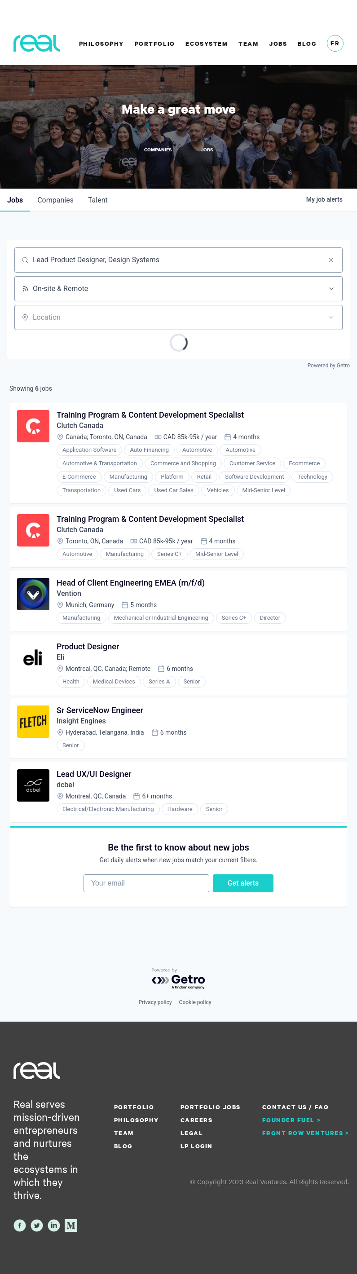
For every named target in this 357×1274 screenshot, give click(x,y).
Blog (307, 44)
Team (248, 44)
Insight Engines (81, 721)
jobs (15, 200)
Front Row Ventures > (305, 1133)
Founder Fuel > (291, 1120)
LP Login (197, 1146)
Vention (69, 593)
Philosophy (101, 44)
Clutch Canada (80, 425)
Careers (197, 1120)
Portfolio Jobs (211, 1107)
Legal (192, 1133)
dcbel (65, 784)
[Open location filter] (331, 317)
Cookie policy (195, 1002)
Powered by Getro (329, 365)
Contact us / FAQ (295, 1107)
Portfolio (155, 44)
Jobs (278, 44)
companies (55, 200)
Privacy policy (155, 1002)
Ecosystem (206, 44)
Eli (60, 657)
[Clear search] (331, 260)
